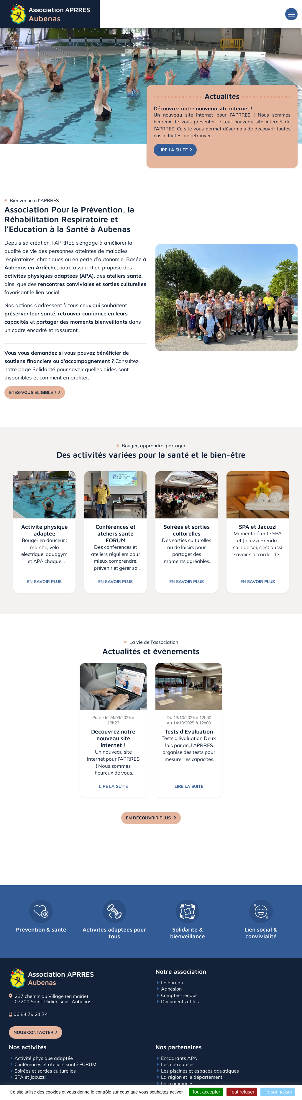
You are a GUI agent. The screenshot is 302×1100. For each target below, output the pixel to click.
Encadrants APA (179, 1043)
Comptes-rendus (179, 980)
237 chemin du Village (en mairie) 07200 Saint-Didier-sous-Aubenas (53, 984)
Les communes (177, 1069)
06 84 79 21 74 (28, 999)
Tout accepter (206, 1091)
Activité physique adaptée (43, 1043)
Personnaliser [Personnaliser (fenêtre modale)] (277, 1091)
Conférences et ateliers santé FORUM (55, 1050)
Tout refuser (241, 1091)
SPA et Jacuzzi (30, 1062)
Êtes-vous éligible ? (32, 392)
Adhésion (171, 974)
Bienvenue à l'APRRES (34, 200)
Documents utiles (180, 987)
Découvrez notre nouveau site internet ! (203, 108)
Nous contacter (33, 1017)
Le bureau (172, 968)
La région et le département (191, 1062)
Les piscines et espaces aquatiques (200, 1056)
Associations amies (182, 1075)
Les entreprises (178, 1050)
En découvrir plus (149, 818)
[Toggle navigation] (291, 14)
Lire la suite (173, 150)
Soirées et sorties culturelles (45, 1056)
